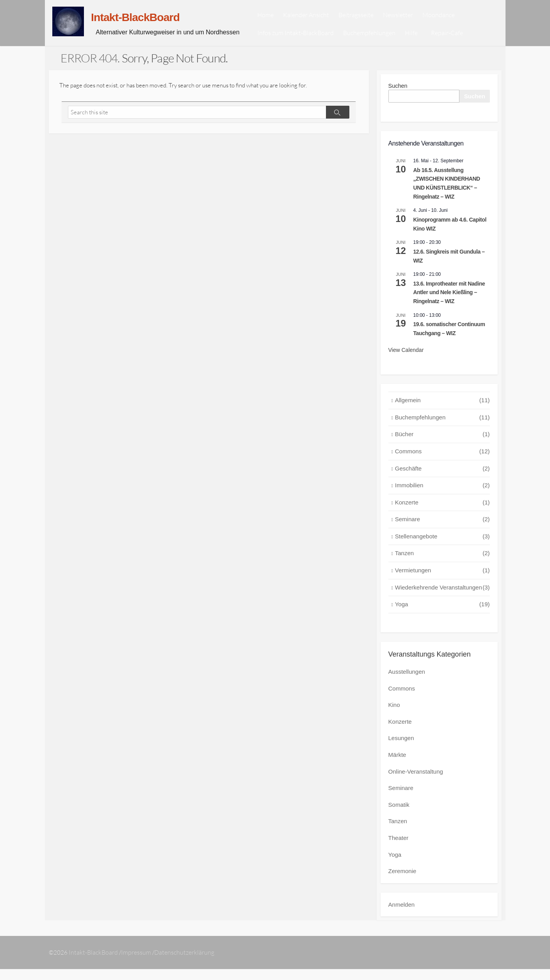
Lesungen (401, 750)
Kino (394, 717)
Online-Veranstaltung (415, 783)
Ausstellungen (406, 685)
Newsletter (410, 21)
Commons (442, 464)
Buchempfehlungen (381, 39)
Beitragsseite (367, 21)
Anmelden (401, 915)
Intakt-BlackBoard (93, 963)
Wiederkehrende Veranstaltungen (442, 600)
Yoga (442, 617)
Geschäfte (442, 481)
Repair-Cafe (457, 39)
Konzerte (442, 515)
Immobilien (442, 498)
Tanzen (442, 566)
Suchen (398, 98)
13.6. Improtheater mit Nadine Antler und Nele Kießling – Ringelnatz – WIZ (449, 305)
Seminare (442, 532)
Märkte (397, 767)
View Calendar (406, 363)
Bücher (442, 447)
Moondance (450, 21)
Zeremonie (402, 882)
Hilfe (423, 39)
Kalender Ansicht (318, 21)
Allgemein (442, 413)
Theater (398, 849)
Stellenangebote (442, 549)
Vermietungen (442, 583)
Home (277, 21)
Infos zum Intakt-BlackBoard (307, 39)
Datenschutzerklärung (185, 963)
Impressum (137, 963)
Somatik (398, 816)
